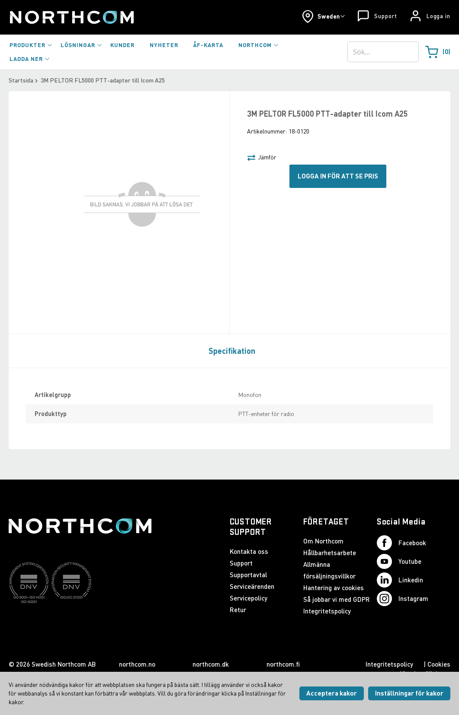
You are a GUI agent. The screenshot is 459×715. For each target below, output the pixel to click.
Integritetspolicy (327, 611)
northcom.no (137, 664)
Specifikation (232, 351)
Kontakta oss (249, 551)
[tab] (229, 350)
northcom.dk (211, 664)
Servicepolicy (248, 598)
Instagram (402, 598)
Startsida (21, 80)
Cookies (438, 664)
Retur (238, 609)
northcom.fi (283, 664)
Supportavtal (248, 574)
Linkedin (400, 580)
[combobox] (383, 51)
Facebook (401, 542)
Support (385, 16)
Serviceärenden (252, 586)
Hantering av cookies (333, 587)
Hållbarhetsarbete (329, 552)
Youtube (399, 561)
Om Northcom (323, 541)
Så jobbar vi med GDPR (336, 599)
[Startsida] (71, 17)
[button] (323, 16)
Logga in (438, 16)
